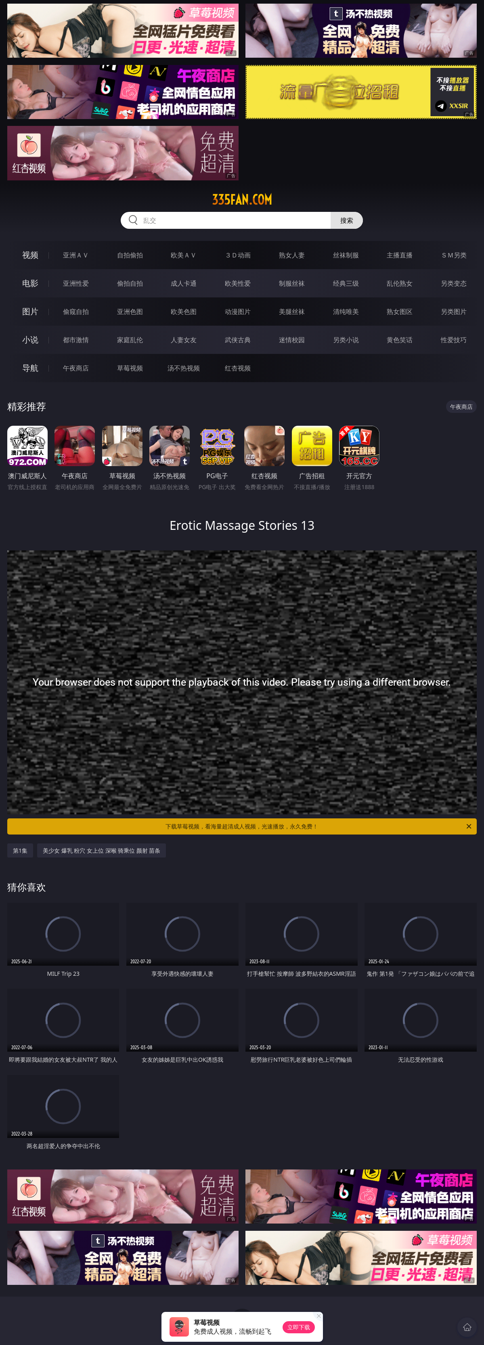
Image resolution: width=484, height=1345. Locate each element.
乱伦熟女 (400, 283)
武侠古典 (238, 339)
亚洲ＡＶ (76, 255)
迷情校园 (292, 339)
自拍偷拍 (130, 255)
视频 (30, 254)
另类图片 (454, 311)
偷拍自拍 (130, 283)
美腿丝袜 (292, 311)
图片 (30, 311)
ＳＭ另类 (454, 255)
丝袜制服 (346, 255)
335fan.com (242, 200)
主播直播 (400, 255)
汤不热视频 (184, 368)
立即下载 (298, 1327)
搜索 (346, 220)
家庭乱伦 (130, 339)
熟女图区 (400, 311)
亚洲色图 (130, 311)
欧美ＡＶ (184, 255)
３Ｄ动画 (238, 255)
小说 (30, 339)
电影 (30, 283)
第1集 (20, 850)
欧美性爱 (238, 283)
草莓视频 (130, 368)
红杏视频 (238, 368)
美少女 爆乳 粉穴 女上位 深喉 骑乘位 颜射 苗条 (101, 850)
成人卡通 (184, 283)
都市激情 (76, 339)
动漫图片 (238, 311)
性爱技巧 (454, 339)
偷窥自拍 (76, 311)
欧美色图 (184, 311)
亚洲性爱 (76, 283)
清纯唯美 (346, 311)
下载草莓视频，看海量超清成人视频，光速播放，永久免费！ (319, 826)
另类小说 (346, 339)
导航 (30, 367)
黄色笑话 (400, 339)
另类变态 (454, 283)
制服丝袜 (292, 283)
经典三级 (346, 283)
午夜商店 (76, 368)
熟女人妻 (292, 255)
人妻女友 (184, 339)
